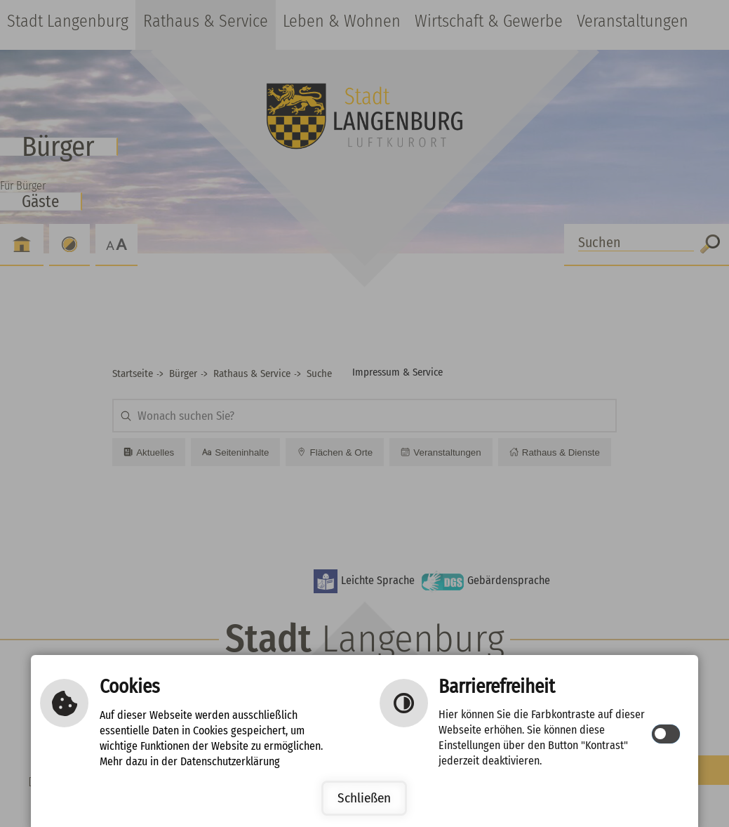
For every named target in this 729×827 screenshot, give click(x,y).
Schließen (364, 798)
